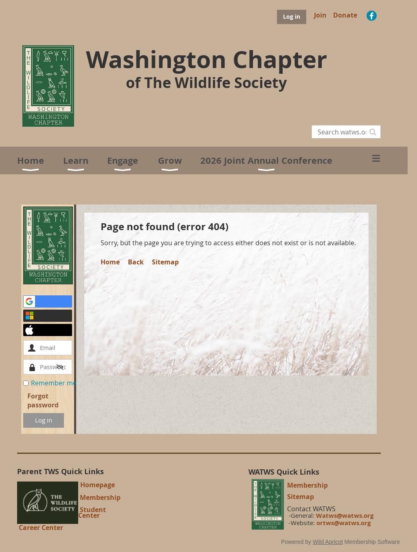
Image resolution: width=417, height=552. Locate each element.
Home (110, 261)
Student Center (92, 512)
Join (320, 15)
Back (136, 261)
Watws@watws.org (344, 515)
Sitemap (165, 261)
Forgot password (43, 400)
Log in (291, 16)
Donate (345, 15)
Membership (100, 497)
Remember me (54, 382)
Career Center (41, 527)
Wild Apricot (328, 542)
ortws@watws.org (343, 523)
